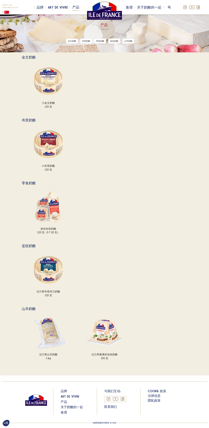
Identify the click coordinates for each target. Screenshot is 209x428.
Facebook (198, 7)
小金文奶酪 (48, 103)
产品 (75, 7)
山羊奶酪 (128, 41)
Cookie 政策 (157, 391)
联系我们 (110, 407)
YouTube (192, 7)
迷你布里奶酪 (48, 228)
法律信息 (154, 396)
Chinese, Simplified (3, 12)
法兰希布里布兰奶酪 (48, 291)
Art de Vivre (58, 7)
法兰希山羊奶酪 (48, 354)
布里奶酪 (86, 41)
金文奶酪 (72, 41)
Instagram (185, 7)
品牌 (40, 7)
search (171, 7)
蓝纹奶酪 (114, 41)
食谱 (129, 7)
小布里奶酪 (48, 165)
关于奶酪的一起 (149, 7)
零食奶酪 (100, 41)
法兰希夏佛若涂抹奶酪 (104, 354)
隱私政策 (154, 400)
